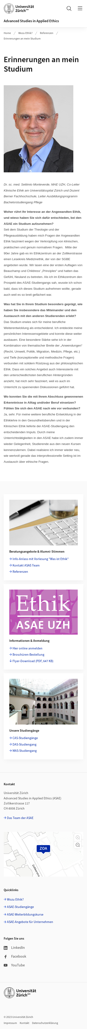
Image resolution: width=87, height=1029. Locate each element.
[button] (77, 837)
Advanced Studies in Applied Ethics (31, 21)
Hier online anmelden (27, 648)
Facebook (15, 956)
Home (7, 33)
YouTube (14, 965)
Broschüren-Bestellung (28, 654)
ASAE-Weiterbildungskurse (25, 914)
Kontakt (24, 1023)
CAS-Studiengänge (25, 738)
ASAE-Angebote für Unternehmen (30, 922)
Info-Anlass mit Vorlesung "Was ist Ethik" (41, 559)
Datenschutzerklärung (45, 1023)
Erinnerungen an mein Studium (22, 39)
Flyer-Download (33, 661)
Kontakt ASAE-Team (26, 565)
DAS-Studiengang (24, 744)
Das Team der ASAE (20, 818)
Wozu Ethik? (25, 33)
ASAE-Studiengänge (20, 907)
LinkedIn (14, 947)
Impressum (10, 1023)
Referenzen (46, 33)
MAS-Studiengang (25, 751)
